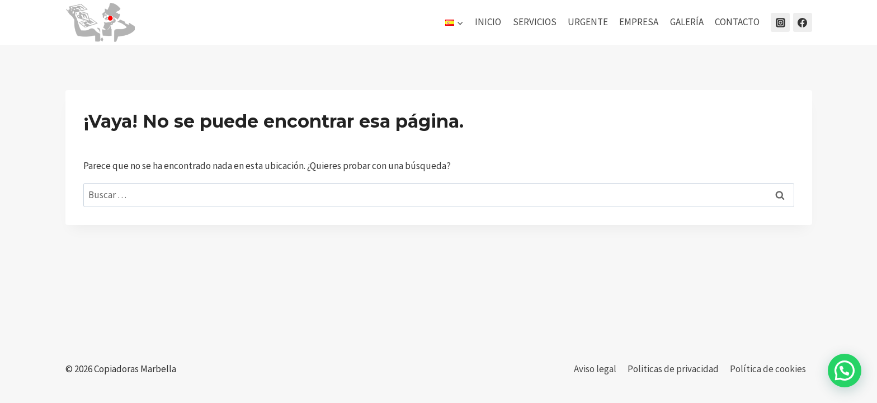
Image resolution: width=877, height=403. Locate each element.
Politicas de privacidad (673, 369)
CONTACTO (737, 22)
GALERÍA (687, 22)
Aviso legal (595, 369)
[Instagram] (780, 22)
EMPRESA (638, 22)
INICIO (488, 22)
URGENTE (588, 22)
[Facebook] (802, 22)
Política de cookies (768, 369)
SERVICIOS (535, 22)
